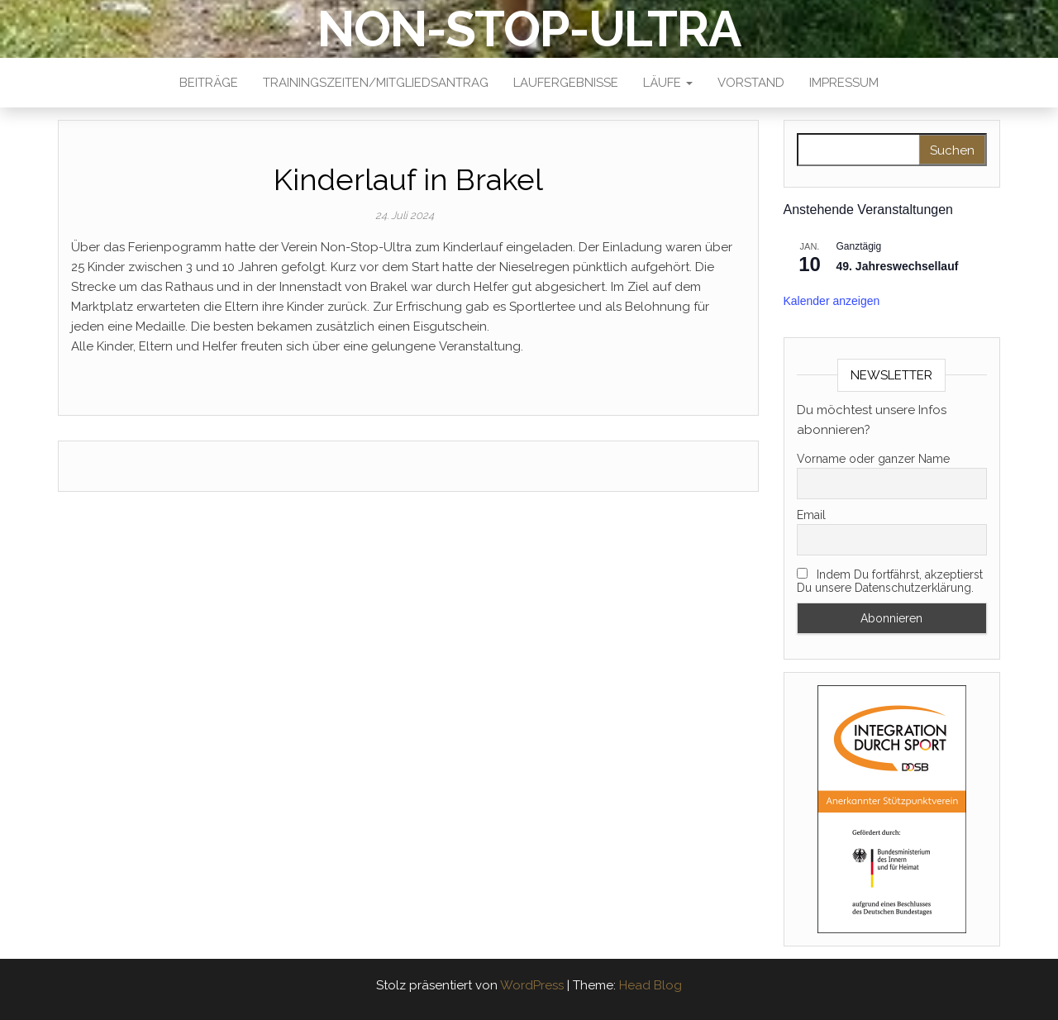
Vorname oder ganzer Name (873, 458)
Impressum (844, 82)
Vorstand (750, 82)
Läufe (668, 82)
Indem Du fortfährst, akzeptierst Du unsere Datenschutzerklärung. (890, 581)
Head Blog (650, 985)
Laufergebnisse (565, 82)
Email (811, 515)
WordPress (532, 985)
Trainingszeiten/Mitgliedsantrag (375, 82)
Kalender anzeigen (832, 300)
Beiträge (208, 82)
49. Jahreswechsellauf (897, 266)
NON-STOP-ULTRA (528, 29)
